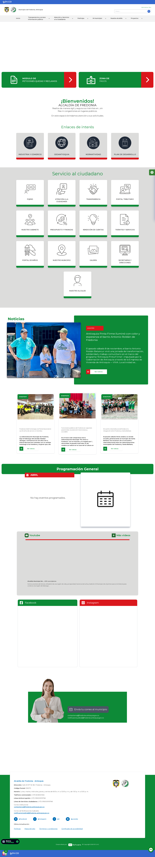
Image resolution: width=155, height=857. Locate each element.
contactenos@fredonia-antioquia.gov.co (83, 715)
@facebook (23, 819)
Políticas (17, 829)
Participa (81, 18)
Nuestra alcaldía (116, 18)
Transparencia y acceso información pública (37, 18)
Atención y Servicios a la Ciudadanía (61, 18)
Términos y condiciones (48, 829)
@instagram (42, 819)
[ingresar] (39, 80)
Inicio (18, 18)
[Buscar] (148, 11)
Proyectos (134, 18)
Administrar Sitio (146, 7)
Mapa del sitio (30, 829)
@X (58, 819)
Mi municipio (97, 18)
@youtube (74, 819)
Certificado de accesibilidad (72, 829)
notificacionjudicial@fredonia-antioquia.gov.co (86, 718)
